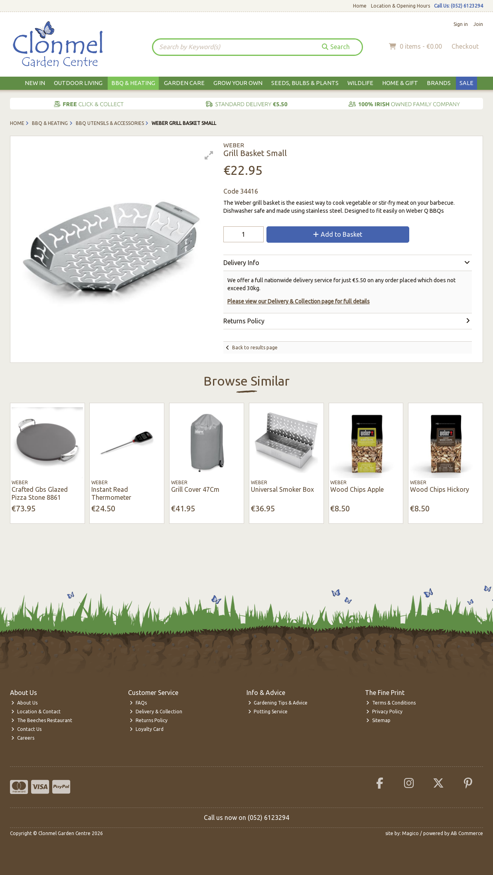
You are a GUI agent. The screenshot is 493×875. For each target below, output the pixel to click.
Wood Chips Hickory (439, 489)
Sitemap (378, 720)
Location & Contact (36, 711)
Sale (466, 83)
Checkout (465, 46)
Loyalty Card (147, 729)
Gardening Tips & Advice (278, 702)
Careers (22, 737)
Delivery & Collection (156, 711)
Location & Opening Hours (400, 5)
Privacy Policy (384, 711)
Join (478, 24)
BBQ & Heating (133, 83)
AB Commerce (467, 833)
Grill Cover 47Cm (195, 489)
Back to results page (255, 347)
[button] (209, 155)
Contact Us (26, 729)
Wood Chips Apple (357, 489)
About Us (24, 702)
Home (360, 5)
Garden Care (184, 83)
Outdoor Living (78, 83)
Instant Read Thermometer (111, 493)
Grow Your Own (237, 83)
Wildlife (360, 83)
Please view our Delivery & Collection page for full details (298, 301)
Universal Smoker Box (282, 489)
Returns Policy (149, 720)
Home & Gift (400, 83)
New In (35, 83)
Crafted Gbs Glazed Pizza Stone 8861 (40, 493)
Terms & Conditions (391, 702)
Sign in (461, 24)
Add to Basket (337, 234)
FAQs (138, 702)
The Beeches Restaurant (41, 720)
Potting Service (268, 711)
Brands (439, 83)
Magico (410, 833)
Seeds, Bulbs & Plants (305, 83)
